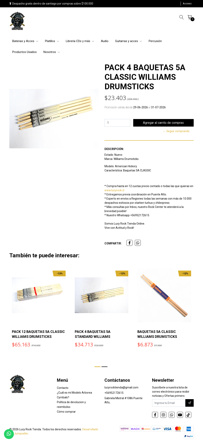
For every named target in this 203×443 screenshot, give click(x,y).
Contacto (62, 388)
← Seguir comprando (176, 131)
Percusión (155, 41)
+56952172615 (114, 393)
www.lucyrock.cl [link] (114, 190)
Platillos (52, 41)
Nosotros (51, 52)
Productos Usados (24, 52)
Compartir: (113, 243)
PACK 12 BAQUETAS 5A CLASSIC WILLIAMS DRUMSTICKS (31, 337)
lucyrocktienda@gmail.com (121, 388)
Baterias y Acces (25, 41)
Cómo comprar (66, 412)
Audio (104, 41)
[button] (98, 366)
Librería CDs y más (80, 41)
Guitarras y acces (128, 41)
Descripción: (114, 149)
